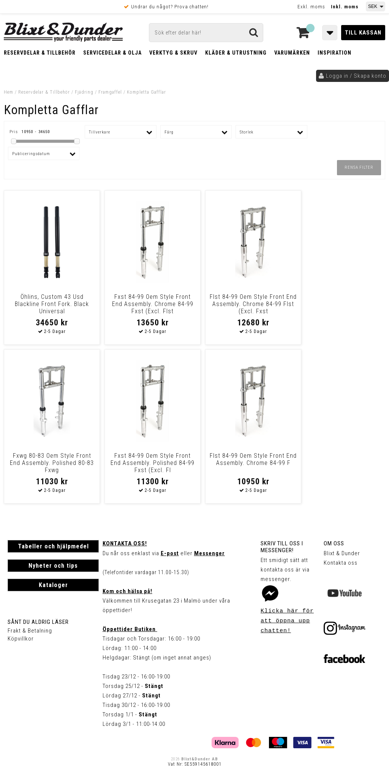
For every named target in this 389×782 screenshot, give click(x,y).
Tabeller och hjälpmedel (53, 546)
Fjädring (84, 92)
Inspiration (334, 53)
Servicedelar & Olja (112, 53)
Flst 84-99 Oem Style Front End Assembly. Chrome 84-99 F (146, 463)
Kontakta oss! (125, 543)
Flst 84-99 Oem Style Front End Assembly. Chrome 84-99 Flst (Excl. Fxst (242, 304)
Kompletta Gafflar (146, 92)
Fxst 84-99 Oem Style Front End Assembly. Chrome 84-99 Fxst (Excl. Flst (146, 304)
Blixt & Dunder (342, 553)
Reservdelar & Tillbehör (40, 53)
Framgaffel (110, 92)
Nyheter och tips (53, 565)
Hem (8, 92)
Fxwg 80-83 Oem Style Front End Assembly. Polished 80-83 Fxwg (339, 304)
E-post (170, 553)
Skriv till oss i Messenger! (282, 547)
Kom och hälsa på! (127, 591)
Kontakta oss (340, 562)
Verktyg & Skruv (173, 53)
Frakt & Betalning (30, 630)
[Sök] (206, 32)
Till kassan (363, 32)
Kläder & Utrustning (236, 53)
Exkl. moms (311, 6)
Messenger (209, 553)
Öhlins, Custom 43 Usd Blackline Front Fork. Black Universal (50, 304)
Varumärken (292, 53)
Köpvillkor (21, 638)
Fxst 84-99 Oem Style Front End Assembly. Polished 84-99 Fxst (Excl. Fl (49, 463)
